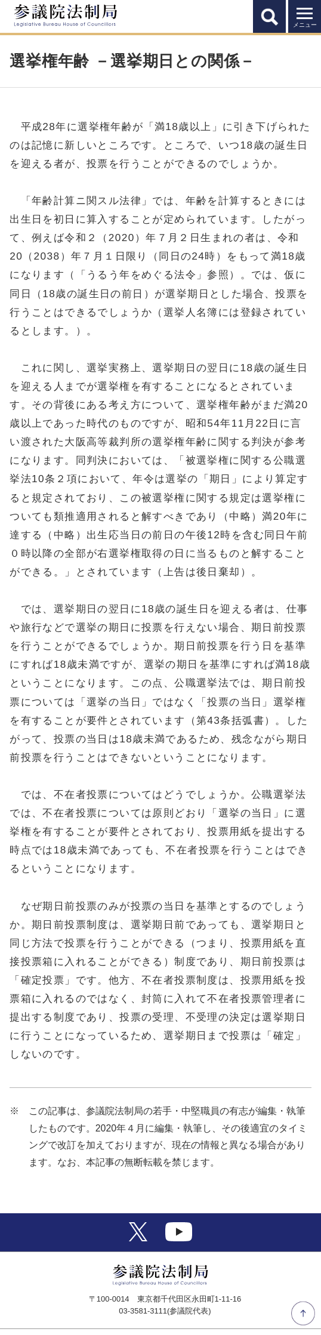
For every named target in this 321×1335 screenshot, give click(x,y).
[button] (269, 16)
